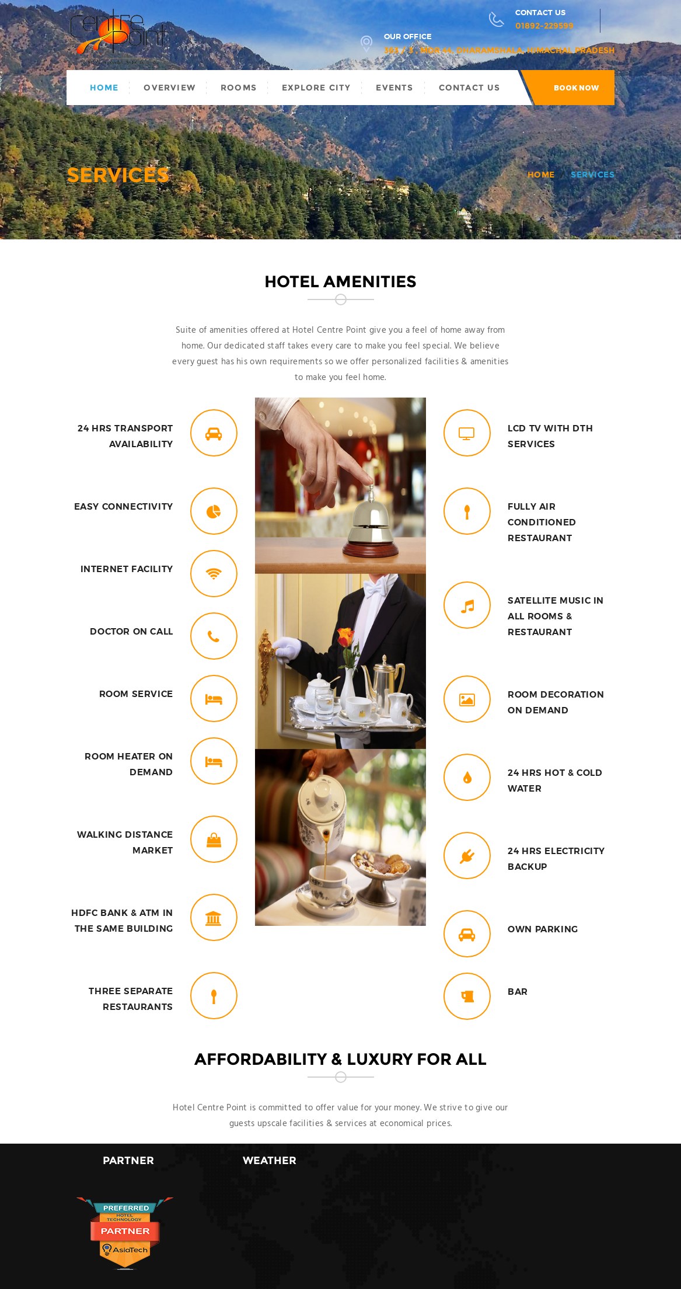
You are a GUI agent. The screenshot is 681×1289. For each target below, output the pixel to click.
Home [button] (104, 87)
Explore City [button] (316, 87)
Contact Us (470, 87)
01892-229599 (544, 25)
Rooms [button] (239, 87)
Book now (576, 87)
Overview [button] (169, 87)
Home (541, 174)
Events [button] (394, 87)
